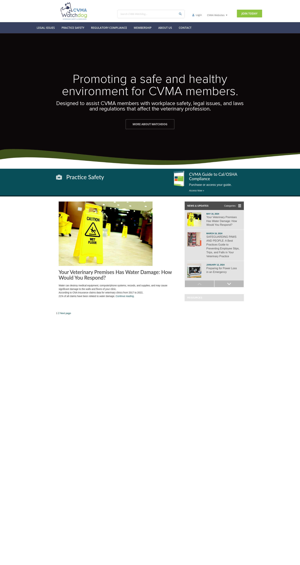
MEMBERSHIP (143, 28)
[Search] (180, 14)
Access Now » (196, 190)
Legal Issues (46, 28)
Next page (65, 313)
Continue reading (125, 296)
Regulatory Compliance (109, 28)
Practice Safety (73, 28)
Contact (185, 28)
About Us (165, 28)
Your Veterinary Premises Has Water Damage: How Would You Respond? (115, 275)
